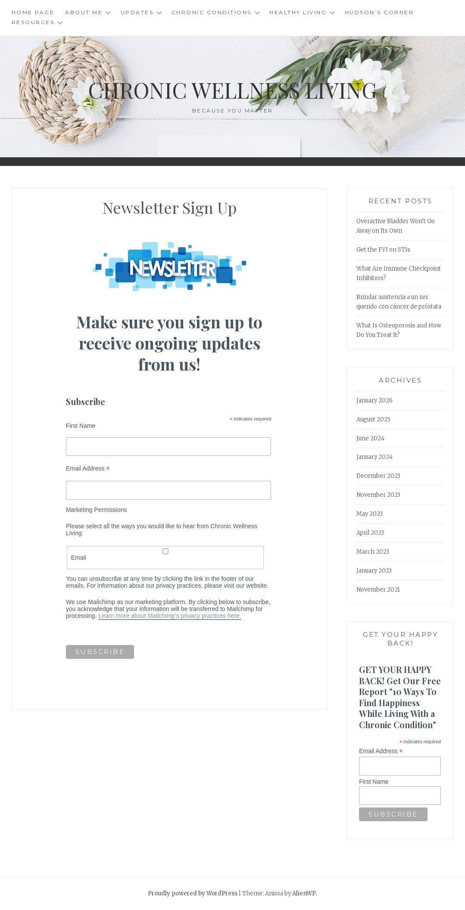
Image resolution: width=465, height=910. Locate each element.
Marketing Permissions (96, 509)
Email (165, 554)
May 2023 (369, 513)
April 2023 (370, 532)
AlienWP (304, 893)
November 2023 (378, 495)
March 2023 (372, 551)
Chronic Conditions (212, 12)
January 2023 (374, 570)
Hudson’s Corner (379, 12)
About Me (84, 12)
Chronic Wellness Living (232, 89)
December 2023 (378, 476)
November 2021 (378, 589)
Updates (137, 12)
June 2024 (370, 438)
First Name (80, 425)
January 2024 (374, 457)
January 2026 (374, 400)
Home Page (33, 12)
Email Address (88, 468)
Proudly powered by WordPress (192, 893)
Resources (33, 22)
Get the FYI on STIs (383, 249)
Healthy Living (298, 12)
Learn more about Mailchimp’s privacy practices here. (169, 615)
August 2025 (373, 419)
